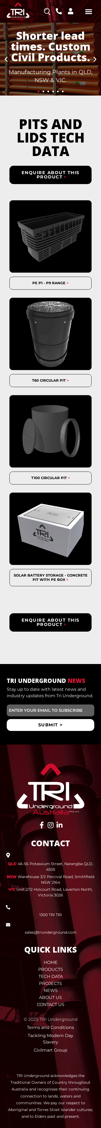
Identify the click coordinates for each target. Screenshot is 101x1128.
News (51, 990)
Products (50, 969)
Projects (50, 983)
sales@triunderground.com (50, 932)
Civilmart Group (50, 1050)
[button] (88, 11)
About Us (50, 997)
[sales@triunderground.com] (8, 925)
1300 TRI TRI (50, 914)
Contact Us (50, 1004)
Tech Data (51, 976)
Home (51, 962)
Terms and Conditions (50, 1027)
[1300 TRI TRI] (8, 907)
